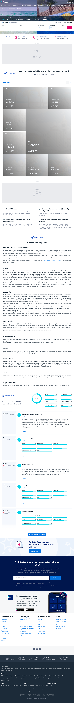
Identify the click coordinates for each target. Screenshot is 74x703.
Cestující (62, 25)
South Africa (19, 685)
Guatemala (44, 668)
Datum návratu (53, 25)
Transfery (63, 5)
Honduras (50, 668)
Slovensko (52, 678)
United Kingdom (5, 680)
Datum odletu (41, 25)
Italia (63, 675)
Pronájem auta (5, 628)
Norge (20, 678)
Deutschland (37, 675)
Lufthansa (40, 623)
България (17, 675)
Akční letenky (41, 5)
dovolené (53, 260)
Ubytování (30, 5)
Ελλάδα (50, 675)
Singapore (37, 685)
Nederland (16, 678)
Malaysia (32, 685)
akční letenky (47, 260)
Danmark (31, 675)
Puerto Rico (4, 670)
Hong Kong (26, 685)
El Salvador (16, 668)
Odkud (3, 25)
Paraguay (10, 670)
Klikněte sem (35, 551)
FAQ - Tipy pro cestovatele (26, 635)
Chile (11, 668)
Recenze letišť (23, 631)
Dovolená (23, 5)
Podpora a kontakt (60, 626)
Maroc (9, 685)
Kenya (6, 685)
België (2, 675)
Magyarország (4, 678)
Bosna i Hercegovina (9, 675)
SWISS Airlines (41, 633)
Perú (69, 668)
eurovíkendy (58, 260)
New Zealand (49, 685)
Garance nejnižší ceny (25, 618)
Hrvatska (55, 675)
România (43, 678)
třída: (65, 22)
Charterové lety (56, 5)
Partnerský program (61, 619)
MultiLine (22, 621)
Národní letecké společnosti (26, 626)
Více (69, 5)
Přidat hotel (58, 22)
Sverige (47, 678)
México (54, 668)
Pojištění (4, 635)
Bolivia (8, 668)
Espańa (42, 675)
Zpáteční (5, 22)
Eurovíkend (16, 5)
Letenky (10, 5)
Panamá (65, 668)
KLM (39, 624)
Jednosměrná (14, 22)
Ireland (59, 675)
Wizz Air (40, 619)
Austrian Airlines (42, 626)
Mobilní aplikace (23, 619)
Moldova (11, 678)
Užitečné (24, 431)
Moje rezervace (60, 623)
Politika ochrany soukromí (62, 624)
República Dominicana (36, 668)
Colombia (21, 668)
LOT (39, 630)
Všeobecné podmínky (61, 621)
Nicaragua (59, 668)
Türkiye (42, 685)
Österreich (25, 678)
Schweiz (61, 678)
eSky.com (34, 691)
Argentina (3, 668)
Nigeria (14, 685)
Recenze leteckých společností (27, 628)
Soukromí (58, 628)
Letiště (21, 630)
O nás (57, 618)
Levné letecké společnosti (26, 624)
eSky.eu (29, 691)
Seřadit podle (6, 82)
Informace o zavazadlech (26, 633)
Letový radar (23, 623)
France (46, 675)
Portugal (35, 678)
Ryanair (40, 618)
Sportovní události (6, 642)
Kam (21, 25)
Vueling (39, 628)
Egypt (2, 685)
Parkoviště (4, 636)
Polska (30, 678)
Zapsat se (55, 578)
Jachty (3, 630)
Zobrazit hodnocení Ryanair (37, 534)
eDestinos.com (40, 691)
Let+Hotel (3, 5)
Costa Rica (27, 668)
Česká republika (24, 675)
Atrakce (48, 5)
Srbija (39, 678)
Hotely (3, 626)
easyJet (40, 621)
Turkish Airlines (41, 631)
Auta (35, 5)
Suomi (57, 678)
